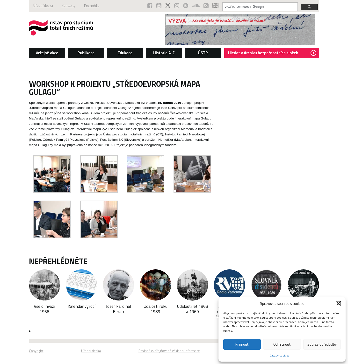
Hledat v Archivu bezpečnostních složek (272, 53)
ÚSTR (203, 53)
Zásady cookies (279, 355)
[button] (338, 303)
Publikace (86, 53)
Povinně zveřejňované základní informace (169, 350)
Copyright (36, 350)
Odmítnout (282, 344)
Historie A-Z (164, 53)
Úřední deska (43, 5)
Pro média (91, 5)
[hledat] (259, 7)
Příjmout (242, 344)
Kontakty (68, 5)
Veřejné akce (47, 53)
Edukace (125, 53)
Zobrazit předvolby (322, 344)
